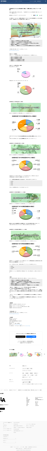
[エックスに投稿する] (34, 15)
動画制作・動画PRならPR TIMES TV (18, 425)
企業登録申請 (39, 1)
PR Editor (15, 432)
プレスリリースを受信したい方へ (7, 428)
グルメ (37, 2)
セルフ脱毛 (24, 375)
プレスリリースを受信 (33, 1)
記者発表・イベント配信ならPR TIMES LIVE (19, 427)
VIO (28, 375)
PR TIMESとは (5, 425)
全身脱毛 (27, 373)
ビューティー (19, 2)
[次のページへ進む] (44, 354)
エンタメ (15, 2)
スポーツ (40, 2)
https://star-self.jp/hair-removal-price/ (14, 50)
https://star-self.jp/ (27, 325)
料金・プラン (5, 426)
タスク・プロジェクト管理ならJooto (30, 424)
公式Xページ (4, 440)
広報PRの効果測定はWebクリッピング (18, 430)
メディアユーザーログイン (20, 336)
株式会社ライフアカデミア (4, 404)
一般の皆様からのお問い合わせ (27, 448)
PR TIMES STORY (16, 424)
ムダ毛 (36, 375)
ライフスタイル (29, 2)
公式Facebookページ (5, 436)
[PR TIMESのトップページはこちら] (11, 1)
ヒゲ (29, 377)
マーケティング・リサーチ (27, 370)
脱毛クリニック (25, 377)
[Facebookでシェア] (35, 15)
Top (1, 2)
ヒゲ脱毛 (32, 375)
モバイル (9, 2)
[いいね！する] (31, 15)
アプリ (12, 2)
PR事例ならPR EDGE (28, 427)
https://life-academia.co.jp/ (18, 324)
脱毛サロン (36, 373)
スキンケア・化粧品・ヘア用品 (27, 368)
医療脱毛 (31, 373)
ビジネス (33, 2)
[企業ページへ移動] (3, 400)
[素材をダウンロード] (40, 15)
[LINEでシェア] (37, 15)
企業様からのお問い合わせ (19, 448)
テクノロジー (5, 2)
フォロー (2, 408)
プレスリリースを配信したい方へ (7, 430)
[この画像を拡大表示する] (13, 354)
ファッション (24, 2)
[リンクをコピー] (41, 15)
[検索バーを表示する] (45, 1)
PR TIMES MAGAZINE (16, 429)
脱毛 (23, 373)
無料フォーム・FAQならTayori (30, 425)
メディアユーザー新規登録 (31, 336)
